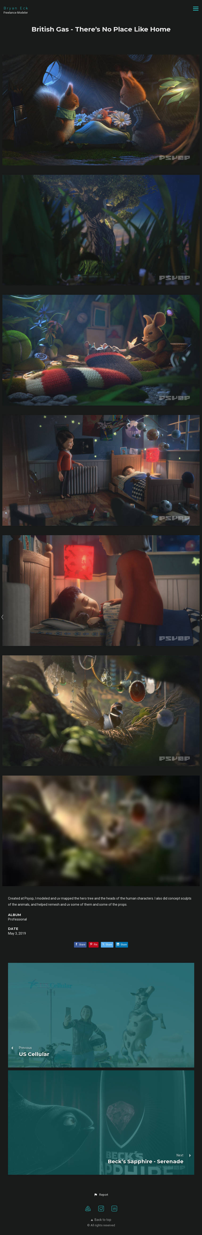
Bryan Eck (16, 8)
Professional (17, 919)
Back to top (101, 1220)
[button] (101, 1194)
